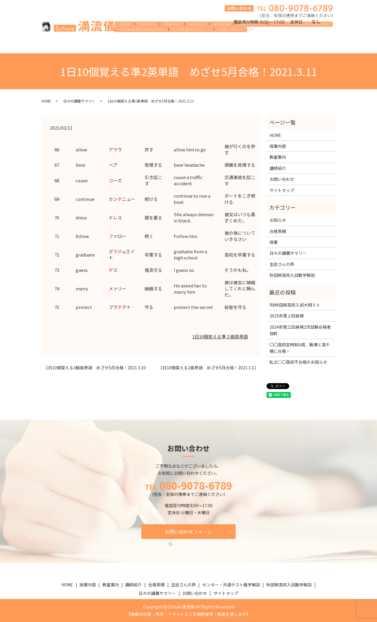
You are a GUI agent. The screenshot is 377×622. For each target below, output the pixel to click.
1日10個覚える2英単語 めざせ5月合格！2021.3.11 (208, 367)
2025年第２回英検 (286, 316)
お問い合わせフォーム (188, 531)
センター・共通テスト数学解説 (300, 36)
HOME (125, 36)
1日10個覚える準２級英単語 (220, 336)
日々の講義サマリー (191, 45)
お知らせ (277, 220)
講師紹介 (196, 36)
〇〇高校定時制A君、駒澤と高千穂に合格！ (299, 348)
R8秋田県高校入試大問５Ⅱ (294, 305)
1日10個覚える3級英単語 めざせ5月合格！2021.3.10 (96, 367)
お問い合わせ (230, 45)
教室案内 (147, 36)
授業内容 (172, 36)
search (254, 46)
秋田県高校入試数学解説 (141, 45)
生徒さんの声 (250, 36)
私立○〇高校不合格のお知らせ (298, 362)
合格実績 (221, 36)
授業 (273, 242)
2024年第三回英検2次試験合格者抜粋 (300, 330)
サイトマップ (281, 190)
